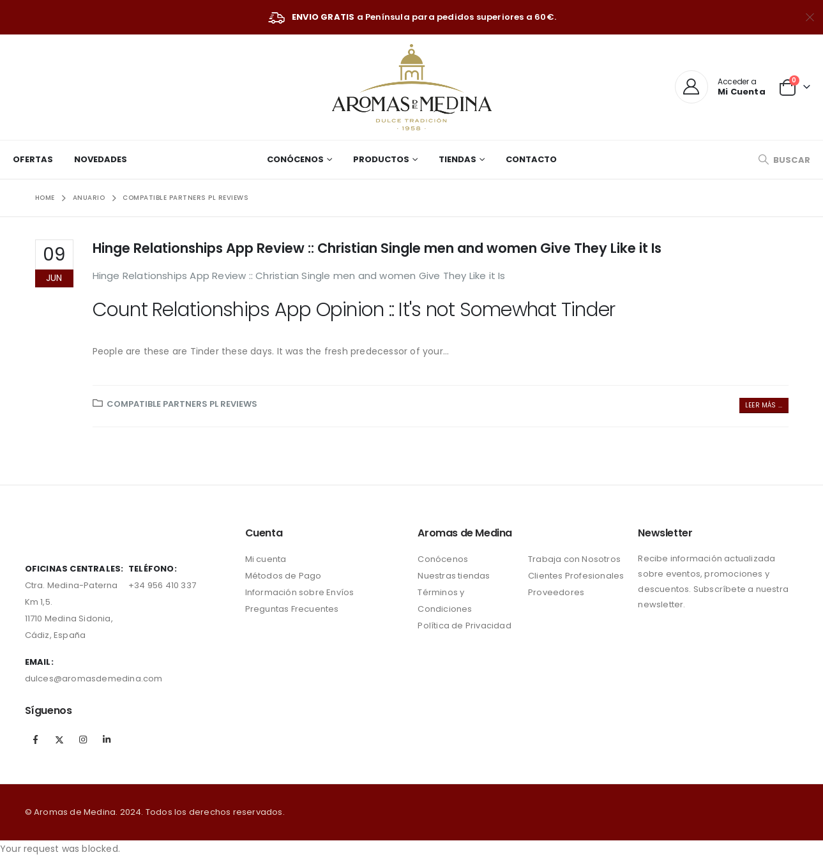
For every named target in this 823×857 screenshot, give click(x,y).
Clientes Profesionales (576, 576)
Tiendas (457, 159)
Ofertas (33, 159)
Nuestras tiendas (454, 576)
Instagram (83, 739)
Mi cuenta (266, 559)
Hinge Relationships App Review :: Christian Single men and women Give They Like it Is (377, 248)
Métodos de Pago (283, 576)
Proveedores (556, 592)
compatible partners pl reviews (182, 404)
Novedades (100, 159)
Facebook (35, 739)
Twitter (59, 739)
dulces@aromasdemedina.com (94, 678)
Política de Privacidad (464, 625)
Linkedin (106, 739)
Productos (381, 159)
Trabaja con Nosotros (574, 559)
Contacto (531, 159)
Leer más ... (763, 405)
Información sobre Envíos (299, 592)
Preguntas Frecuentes (292, 609)
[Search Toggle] (784, 160)
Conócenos (295, 159)
